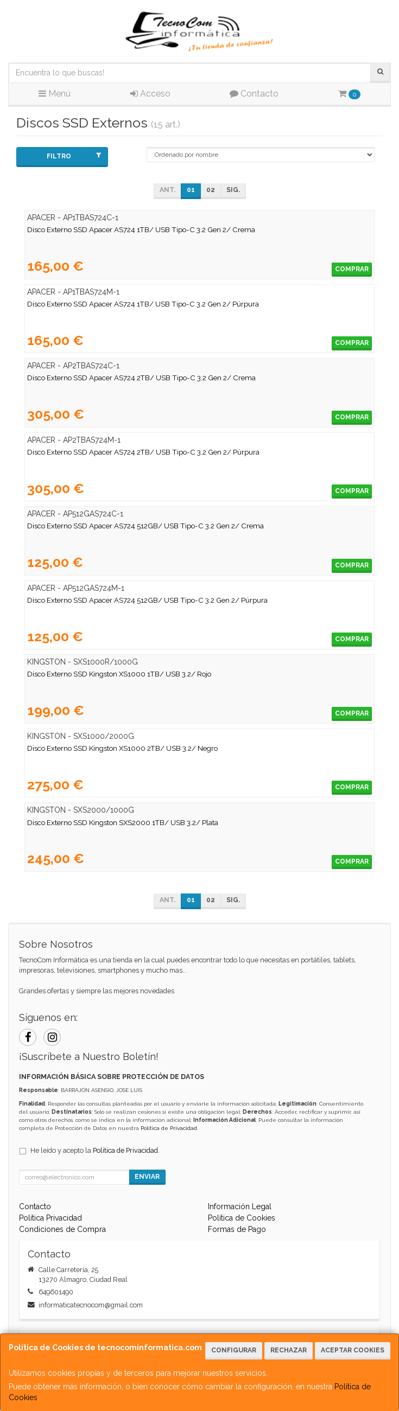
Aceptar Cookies (352, 1350)
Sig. (233, 190)
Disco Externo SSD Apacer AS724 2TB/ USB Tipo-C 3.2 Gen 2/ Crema (141, 377)
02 (210, 190)
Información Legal (239, 1206)
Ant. (167, 190)
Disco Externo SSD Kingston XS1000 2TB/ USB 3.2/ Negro (122, 748)
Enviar (147, 1176)
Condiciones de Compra (62, 1229)
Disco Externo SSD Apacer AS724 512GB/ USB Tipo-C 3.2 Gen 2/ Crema (145, 525)
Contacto (254, 93)
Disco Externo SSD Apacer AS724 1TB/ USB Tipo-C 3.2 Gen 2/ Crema (141, 229)
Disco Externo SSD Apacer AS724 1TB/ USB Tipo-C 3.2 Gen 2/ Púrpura (143, 303)
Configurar (233, 1350)
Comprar (352, 269)
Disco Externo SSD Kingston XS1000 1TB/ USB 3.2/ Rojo (119, 673)
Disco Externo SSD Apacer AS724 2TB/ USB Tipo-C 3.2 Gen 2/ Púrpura (143, 452)
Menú (55, 93)
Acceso (150, 93)
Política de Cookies (241, 1218)
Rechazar (288, 1350)
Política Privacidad (50, 1218)
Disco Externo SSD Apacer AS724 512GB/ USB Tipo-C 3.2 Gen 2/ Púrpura (147, 600)
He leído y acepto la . (95, 1150)
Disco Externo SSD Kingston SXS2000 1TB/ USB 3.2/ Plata (122, 822)
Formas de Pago (237, 1229)
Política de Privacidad (169, 1128)
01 (191, 190)
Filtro (74, 156)
